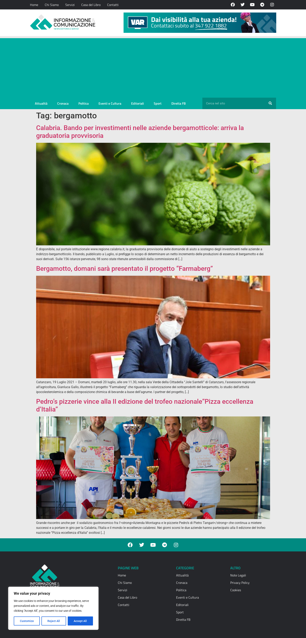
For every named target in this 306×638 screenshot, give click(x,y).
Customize (27, 621)
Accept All (80, 621)
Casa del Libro (91, 4)
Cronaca (63, 103)
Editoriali (137, 103)
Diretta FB (178, 103)
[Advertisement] (153, 67)
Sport (158, 103)
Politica (83, 103)
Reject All (54, 621)
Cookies (235, 590)
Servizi (70, 4)
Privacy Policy (240, 582)
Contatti (113, 4)
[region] (53, 608)
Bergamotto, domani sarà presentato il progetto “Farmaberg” (124, 268)
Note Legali (238, 575)
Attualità (41, 103)
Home (34, 4)
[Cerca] (270, 103)
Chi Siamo (52, 4)
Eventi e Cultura (110, 103)
